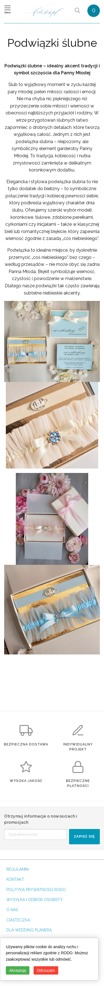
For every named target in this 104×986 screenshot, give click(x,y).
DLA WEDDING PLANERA (29, 930)
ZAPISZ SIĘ (84, 836)
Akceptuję (17, 970)
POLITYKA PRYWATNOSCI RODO (36, 889)
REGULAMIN (17, 869)
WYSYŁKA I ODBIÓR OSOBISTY (34, 899)
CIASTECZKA (18, 920)
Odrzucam (46, 970)
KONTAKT (15, 879)
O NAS (12, 909)
